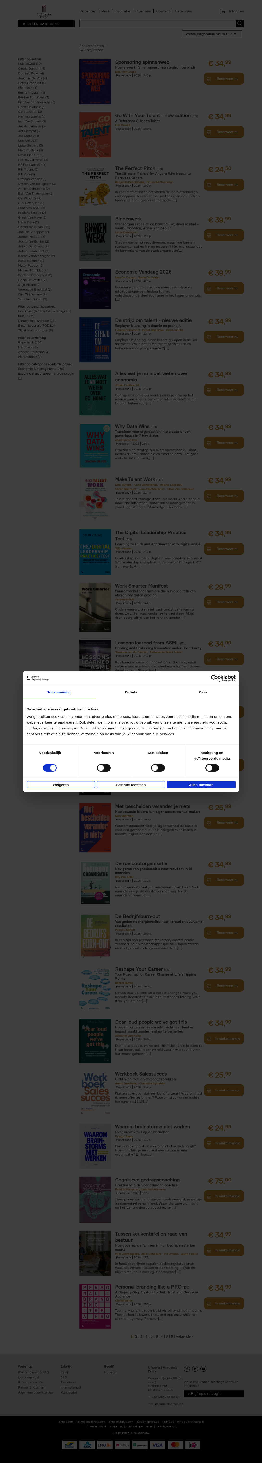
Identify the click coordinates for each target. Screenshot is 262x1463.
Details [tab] (131, 692)
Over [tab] (203, 692)
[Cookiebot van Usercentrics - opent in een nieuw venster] (215, 678)
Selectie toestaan (131, 785)
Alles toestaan (201, 785)
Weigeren (61, 785)
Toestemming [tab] (59, 692)
